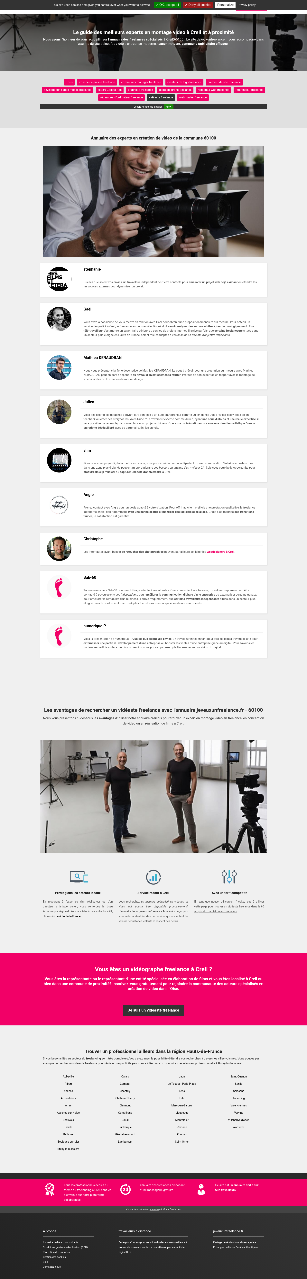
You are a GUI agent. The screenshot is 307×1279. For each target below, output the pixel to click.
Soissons (238, 1091)
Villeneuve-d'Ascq (238, 1119)
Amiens (68, 1091)
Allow (169, 106)
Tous (69, 82)
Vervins (238, 1112)
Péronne (182, 1127)
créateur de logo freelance (184, 82)
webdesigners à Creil (220, 552)
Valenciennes (238, 1105)
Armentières (68, 1098)
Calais (125, 1076)
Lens (182, 1091)
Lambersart (125, 1141)
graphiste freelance (140, 90)
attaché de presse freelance (97, 82)
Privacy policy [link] (247, 4)
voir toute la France (69, 916)
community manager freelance (141, 82)
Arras (68, 1105)
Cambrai (125, 1083)
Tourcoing (239, 1098)
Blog (45, 1261)
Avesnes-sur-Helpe (68, 1112)
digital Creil (125, 1252)
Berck (68, 1127)
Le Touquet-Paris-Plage (182, 1083)
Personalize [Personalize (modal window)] (225, 4)
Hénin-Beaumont (125, 1134)
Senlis (238, 1083)
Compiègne (125, 1112)
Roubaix (182, 1134)
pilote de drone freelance (175, 90)
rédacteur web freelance (213, 90)
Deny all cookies (198, 4)
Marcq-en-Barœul (181, 1105)
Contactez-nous (52, 1266)
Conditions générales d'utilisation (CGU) (65, 1247)
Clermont (125, 1105)
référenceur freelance (249, 90)
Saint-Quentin (238, 1076)
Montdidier (181, 1119)
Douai (125, 1119)
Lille (181, 1098)
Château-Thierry (125, 1098)
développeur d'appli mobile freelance (67, 90)
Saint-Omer (182, 1141)
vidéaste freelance (161, 97)
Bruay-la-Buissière (68, 1148)
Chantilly (125, 1091)
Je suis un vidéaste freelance (153, 1010)
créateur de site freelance (224, 82)
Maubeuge (181, 1112)
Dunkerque (125, 1127)
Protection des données (56, 1252)
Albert (68, 1083)
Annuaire (48, 1242)
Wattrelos (239, 1127)
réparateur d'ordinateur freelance (121, 97)
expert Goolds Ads (110, 90)
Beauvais (68, 1119)
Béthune (68, 1134)
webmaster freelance (193, 97)
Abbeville (68, 1076)
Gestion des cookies (54, 1257)
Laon (182, 1076)
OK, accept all (167, 4)
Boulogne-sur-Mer (68, 1141)
